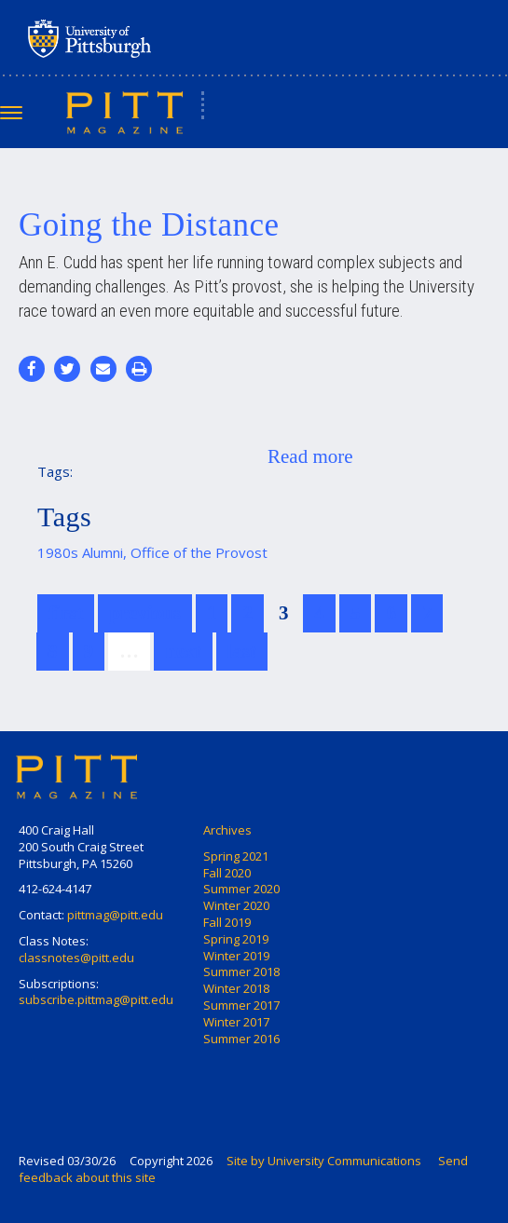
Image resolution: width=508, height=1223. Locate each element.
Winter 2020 (236, 905)
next (183, 651)
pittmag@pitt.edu (115, 914)
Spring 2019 (235, 939)
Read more (310, 456)
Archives (227, 830)
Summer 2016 (241, 1038)
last (242, 651)
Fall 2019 (227, 922)
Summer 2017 (241, 1005)
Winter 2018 (236, 988)
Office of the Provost (199, 552)
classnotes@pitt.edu (76, 957)
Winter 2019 (236, 955)
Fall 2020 (227, 872)
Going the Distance (149, 225)
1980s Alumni (80, 552)
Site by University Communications (324, 1160)
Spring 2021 (235, 856)
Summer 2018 (241, 971)
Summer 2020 (241, 888)
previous (145, 613)
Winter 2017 (236, 1021)
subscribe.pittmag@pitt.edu (96, 999)
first (65, 613)
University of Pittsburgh (163, 38)
